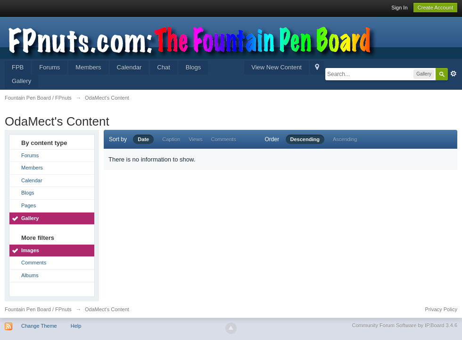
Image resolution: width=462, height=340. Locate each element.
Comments (33, 262)
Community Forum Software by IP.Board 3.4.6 (404, 325)
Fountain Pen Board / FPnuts (38, 309)
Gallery (21, 81)
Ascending (345, 139)
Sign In (399, 7)
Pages (28, 205)
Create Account (435, 7)
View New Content (276, 67)
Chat (163, 67)
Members (88, 67)
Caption (171, 139)
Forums (49, 67)
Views (195, 139)
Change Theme (39, 326)
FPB (18, 67)
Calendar (129, 67)
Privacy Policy (441, 309)
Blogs (193, 67)
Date (143, 139)
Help (76, 326)
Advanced (453, 73)
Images (30, 250)
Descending (305, 139)
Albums (30, 275)
